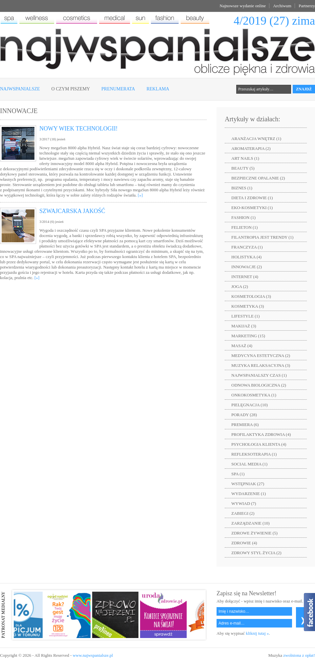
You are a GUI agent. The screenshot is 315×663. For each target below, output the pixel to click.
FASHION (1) (243, 217)
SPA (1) (237, 473)
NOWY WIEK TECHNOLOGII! (78, 128)
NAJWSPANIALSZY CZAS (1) (259, 375)
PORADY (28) (244, 414)
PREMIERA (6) (245, 424)
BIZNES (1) (241, 187)
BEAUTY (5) (243, 168)
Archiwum (282, 5)
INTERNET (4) (244, 276)
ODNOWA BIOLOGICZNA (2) (258, 385)
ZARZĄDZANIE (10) (250, 523)
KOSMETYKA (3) (247, 306)
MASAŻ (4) (241, 345)
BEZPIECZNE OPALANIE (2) (258, 178)
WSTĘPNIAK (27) (247, 483)
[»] (140, 195)
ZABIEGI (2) (242, 513)
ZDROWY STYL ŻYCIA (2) (256, 552)
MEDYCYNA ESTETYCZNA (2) (260, 355)
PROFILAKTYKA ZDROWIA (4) (261, 434)
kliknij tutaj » (257, 633)
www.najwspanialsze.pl (93, 655)
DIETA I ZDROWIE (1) (252, 197)
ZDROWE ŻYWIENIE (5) (254, 533)
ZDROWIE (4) (244, 542)
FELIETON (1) (244, 227)
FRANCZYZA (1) (247, 247)
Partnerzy (307, 5)
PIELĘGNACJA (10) (249, 404)
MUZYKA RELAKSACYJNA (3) (260, 365)
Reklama (157, 88)
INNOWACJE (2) (246, 266)
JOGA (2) (239, 286)
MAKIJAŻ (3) (243, 325)
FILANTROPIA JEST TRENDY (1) (262, 237)
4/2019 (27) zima (274, 20)
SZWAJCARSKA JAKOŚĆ (72, 211)
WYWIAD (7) (243, 503)
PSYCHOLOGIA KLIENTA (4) (258, 444)
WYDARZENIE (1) (248, 493)
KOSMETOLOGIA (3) (251, 296)
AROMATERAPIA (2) (251, 148)
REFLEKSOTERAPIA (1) (254, 454)
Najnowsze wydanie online (243, 5)
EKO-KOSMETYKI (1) (252, 207)
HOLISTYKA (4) (246, 256)
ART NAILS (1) (245, 158)
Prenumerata (118, 88)
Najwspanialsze (20, 88)
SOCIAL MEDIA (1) (249, 464)
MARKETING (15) (248, 335)
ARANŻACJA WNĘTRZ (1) (256, 138)
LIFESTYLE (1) (245, 316)
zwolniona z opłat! (299, 655)
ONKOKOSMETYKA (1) (253, 394)
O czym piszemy (71, 88)
